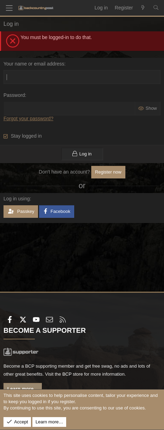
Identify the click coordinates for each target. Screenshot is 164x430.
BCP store (72, 374)
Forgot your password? (28, 118)
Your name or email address (33, 64)
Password (14, 95)
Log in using (16, 198)
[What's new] (143, 8)
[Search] (156, 8)
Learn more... (22, 388)
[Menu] (9, 8)
